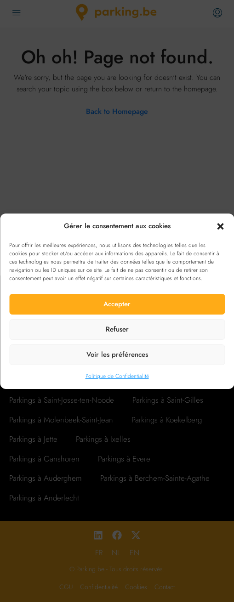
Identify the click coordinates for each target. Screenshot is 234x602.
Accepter (117, 304)
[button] (220, 226)
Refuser (117, 329)
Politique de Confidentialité (117, 376)
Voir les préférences (117, 354)
